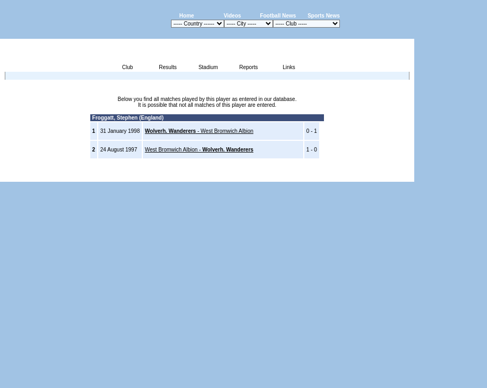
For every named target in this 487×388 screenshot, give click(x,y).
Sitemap (370, 176)
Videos (232, 16)
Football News (278, 16)
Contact (396, 176)
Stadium (208, 67)
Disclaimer (340, 176)
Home (187, 16)
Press (314, 176)
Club (127, 67)
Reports (248, 67)
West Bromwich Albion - (199, 150)
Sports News (323, 16)
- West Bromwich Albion (199, 131)
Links (289, 67)
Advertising (287, 176)
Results (167, 67)
